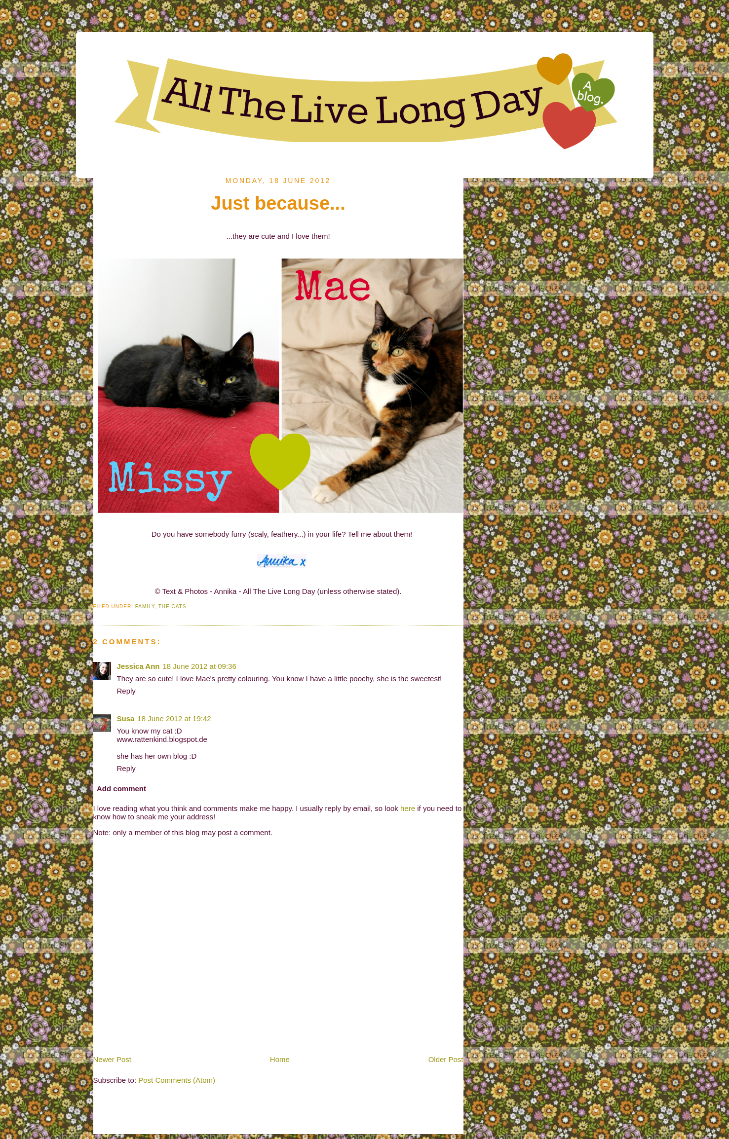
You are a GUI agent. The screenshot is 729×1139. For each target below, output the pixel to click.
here (407, 808)
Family (145, 606)
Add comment (121, 788)
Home (280, 1059)
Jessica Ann (138, 666)
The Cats (172, 606)
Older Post (445, 1059)
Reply (126, 691)
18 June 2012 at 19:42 (174, 718)
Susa (126, 718)
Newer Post (112, 1059)
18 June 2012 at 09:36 (199, 666)
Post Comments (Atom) (176, 1080)
